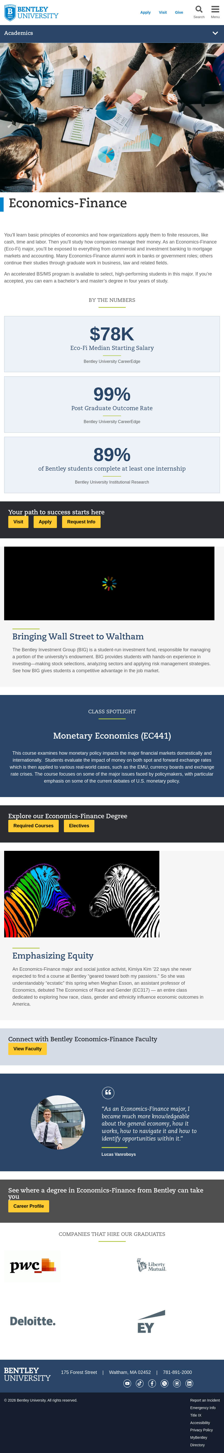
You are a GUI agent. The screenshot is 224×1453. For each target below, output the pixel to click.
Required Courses (33, 825)
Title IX (195, 1415)
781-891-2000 (177, 1372)
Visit (163, 12)
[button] (199, 9)
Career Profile (28, 1206)
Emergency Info (203, 1408)
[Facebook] (152, 1383)
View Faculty (27, 1048)
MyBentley (198, 1437)
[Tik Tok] (139, 1383)
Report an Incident (205, 1400)
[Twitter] (164, 1383)
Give (179, 12)
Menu (215, 17)
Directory (197, 1445)
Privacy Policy (201, 1430)
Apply (145, 12)
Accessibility (200, 1423)
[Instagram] (177, 1383)
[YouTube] (127, 1383)
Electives (79, 825)
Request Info (81, 521)
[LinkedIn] (189, 1383)
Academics (18, 33)
